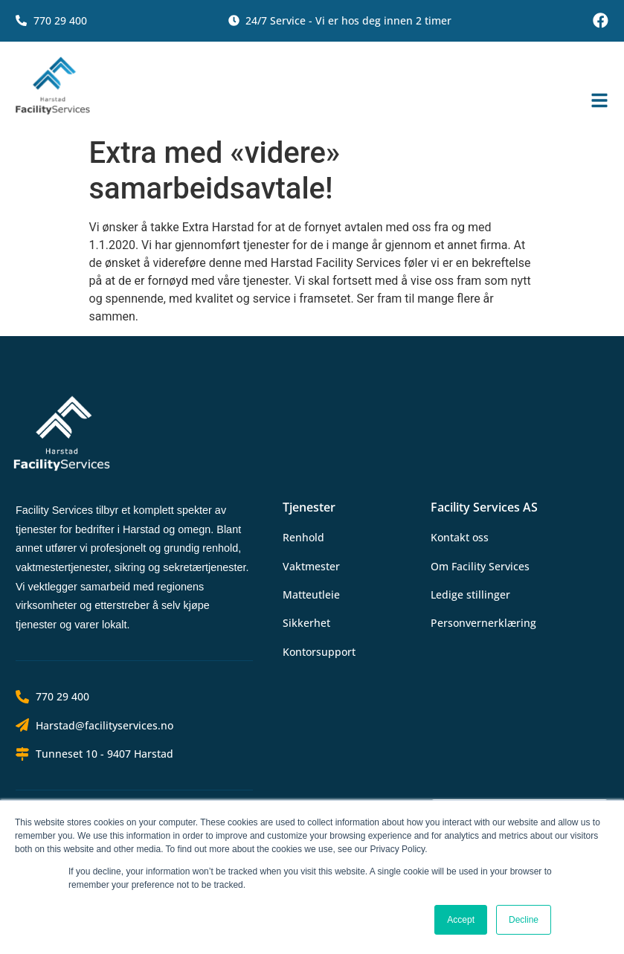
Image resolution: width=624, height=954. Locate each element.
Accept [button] (461, 920)
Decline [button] (523, 920)
